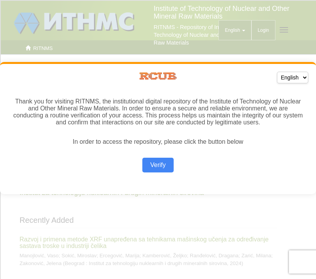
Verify (158, 165)
